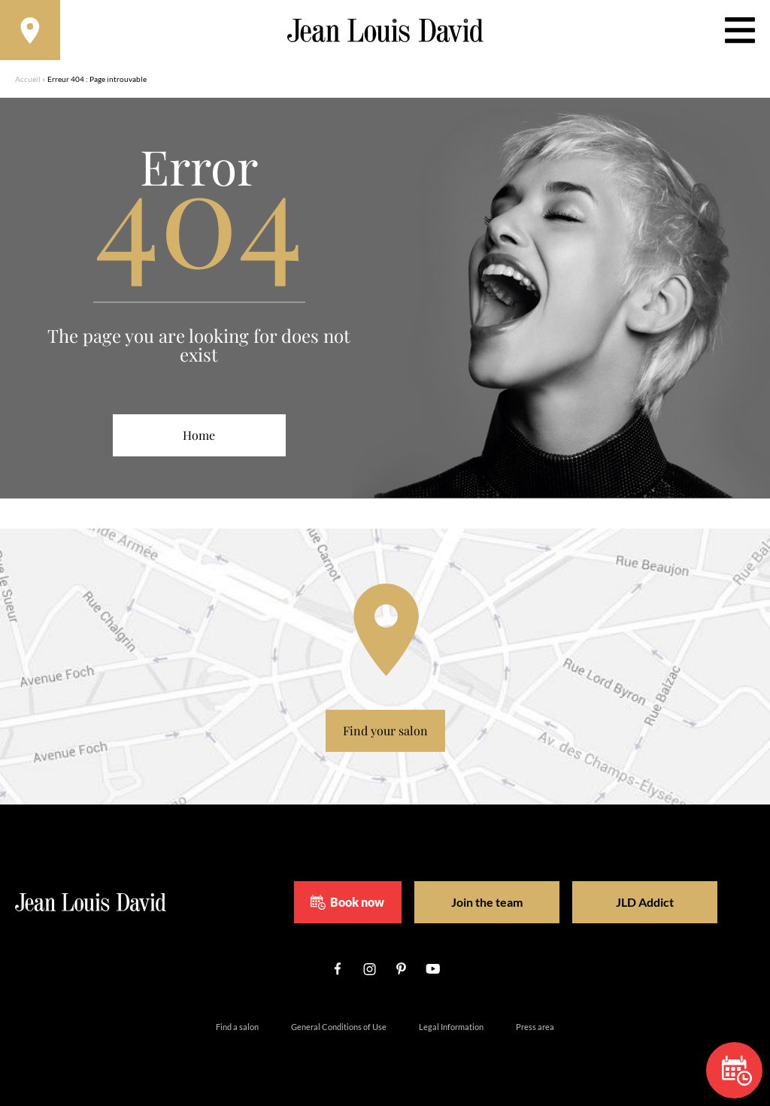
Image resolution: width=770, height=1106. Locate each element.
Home (199, 435)
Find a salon (237, 1027)
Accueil (28, 78)
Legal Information (451, 1027)
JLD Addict (645, 902)
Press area (535, 1027)
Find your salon (385, 730)
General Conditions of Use (339, 1027)
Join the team (487, 902)
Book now (347, 902)
